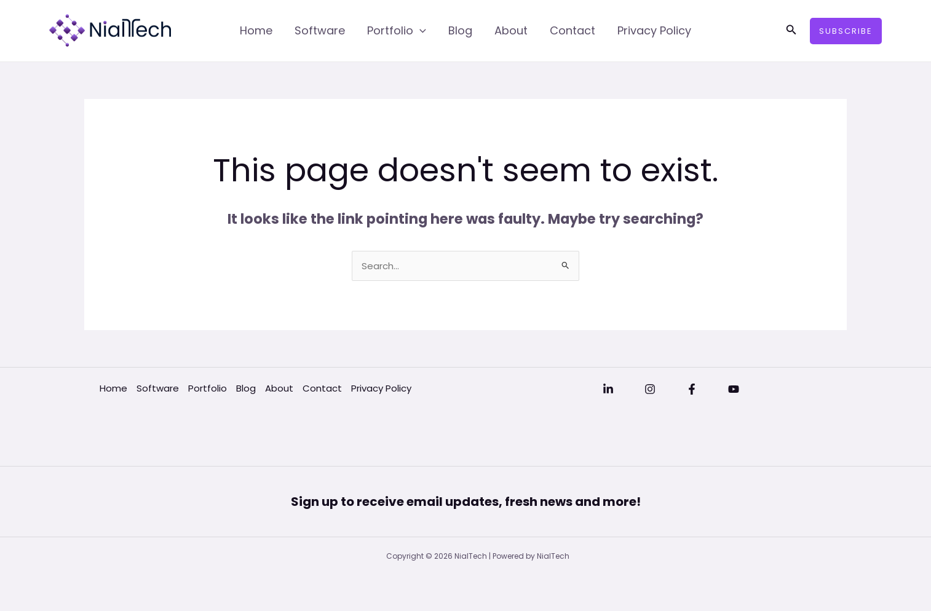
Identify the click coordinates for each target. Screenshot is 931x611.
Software (320, 30)
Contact (572, 30)
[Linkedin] (608, 389)
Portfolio (396, 30)
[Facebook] (691, 389)
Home (256, 30)
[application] (419, 30)
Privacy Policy (654, 30)
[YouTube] (733, 389)
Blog (460, 30)
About (511, 30)
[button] (791, 30)
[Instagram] (650, 389)
